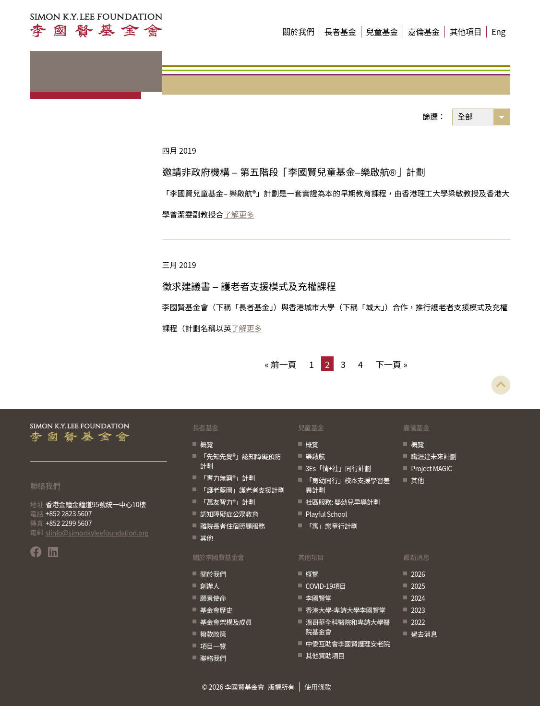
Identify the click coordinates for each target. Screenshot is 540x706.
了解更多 (239, 214)
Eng (498, 31)
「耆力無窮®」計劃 (227, 478)
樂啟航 (315, 456)
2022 (418, 622)
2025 (418, 586)
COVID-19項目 (326, 586)
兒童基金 (382, 31)
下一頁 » (391, 364)
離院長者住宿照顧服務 (232, 526)
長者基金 (340, 31)
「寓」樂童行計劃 (332, 526)
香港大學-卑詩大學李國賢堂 (345, 610)
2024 (418, 598)
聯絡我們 (213, 658)
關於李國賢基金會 (218, 557)
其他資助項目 (325, 655)
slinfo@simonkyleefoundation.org (97, 532)
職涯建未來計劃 (433, 456)
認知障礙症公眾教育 (229, 514)
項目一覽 (213, 646)
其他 (206, 538)
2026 (418, 574)
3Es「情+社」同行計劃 (338, 468)
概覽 (206, 444)
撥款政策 (213, 634)
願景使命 (213, 598)
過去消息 (424, 634)
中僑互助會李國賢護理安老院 (348, 643)
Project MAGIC (431, 468)
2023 (418, 610)
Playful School (326, 514)
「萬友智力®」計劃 (227, 502)
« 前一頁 (280, 364)
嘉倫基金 (424, 31)
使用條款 (317, 687)
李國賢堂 (319, 598)
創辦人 (210, 586)
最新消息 (416, 557)
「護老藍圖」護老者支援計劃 (242, 490)
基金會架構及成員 (226, 622)
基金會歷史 (216, 610)
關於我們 (298, 31)
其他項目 (465, 31)
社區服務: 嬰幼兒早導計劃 (343, 502)
